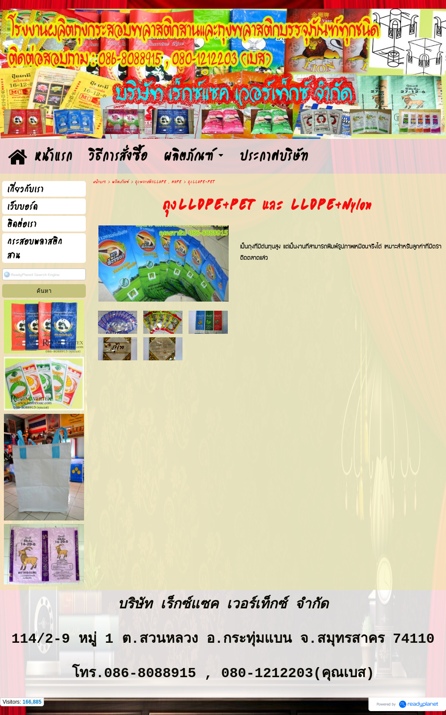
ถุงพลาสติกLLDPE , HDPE (158, 182)
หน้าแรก (99, 182)
